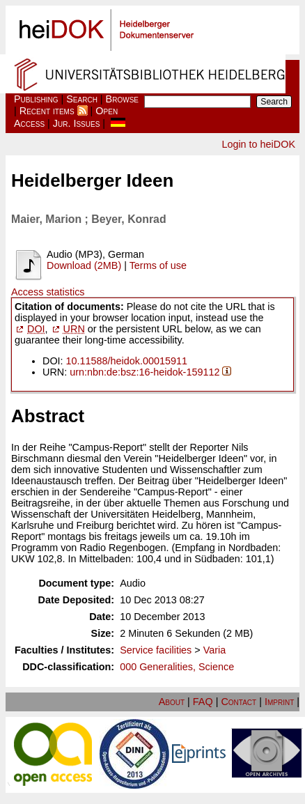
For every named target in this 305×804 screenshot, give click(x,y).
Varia (214, 650)
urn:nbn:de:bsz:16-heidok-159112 (144, 372)
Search (81, 99)
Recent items (47, 110)
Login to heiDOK (258, 144)
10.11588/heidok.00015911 (126, 360)
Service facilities (155, 650)
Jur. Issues (76, 123)
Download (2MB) (84, 265)
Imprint (279, 701)
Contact (238, 701)
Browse (122, 99)
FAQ (203, 701)
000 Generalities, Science (177, 666)
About (172, 701)
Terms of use (158, 265)
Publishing (36, 99)
